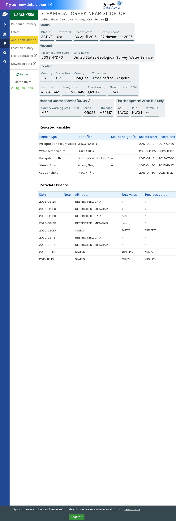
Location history (22, 48)
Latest (15, 32)
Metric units (22, 82)
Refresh (21, 74)
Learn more (132, 509)
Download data (23, 64)
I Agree (77, 517)
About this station (23, 40)
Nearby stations (24, 55)
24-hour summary (23, 24)
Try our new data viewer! (64, 5)
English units (23, 88)
